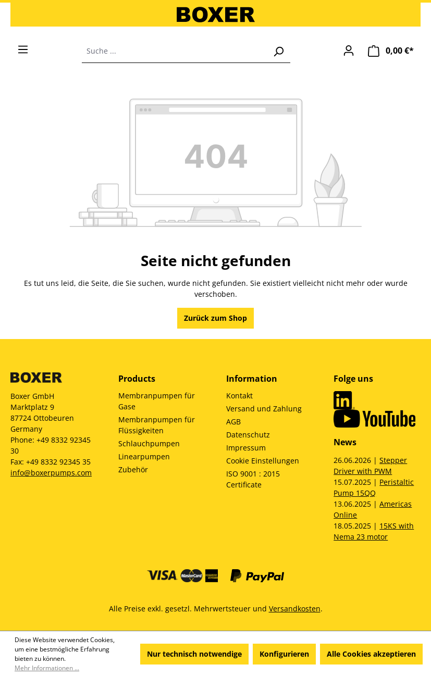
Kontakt (239, 395)
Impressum (246, 448)
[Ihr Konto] (348, 50)
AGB (233, 422)
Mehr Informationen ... (47, 667)
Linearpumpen (144, 456)
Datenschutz (248, 435)
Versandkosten (295, 608)
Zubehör (133, 469)
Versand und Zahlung (264, 408)
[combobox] (174, 51)
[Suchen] (278, 51)
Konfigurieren (284, 654)
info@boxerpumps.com (51, 473)
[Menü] (22, 49)
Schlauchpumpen (149, 443)
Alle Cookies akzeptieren (371, 654)
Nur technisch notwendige (194, 654)
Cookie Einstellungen (262, 461)
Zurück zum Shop (215, 318)
